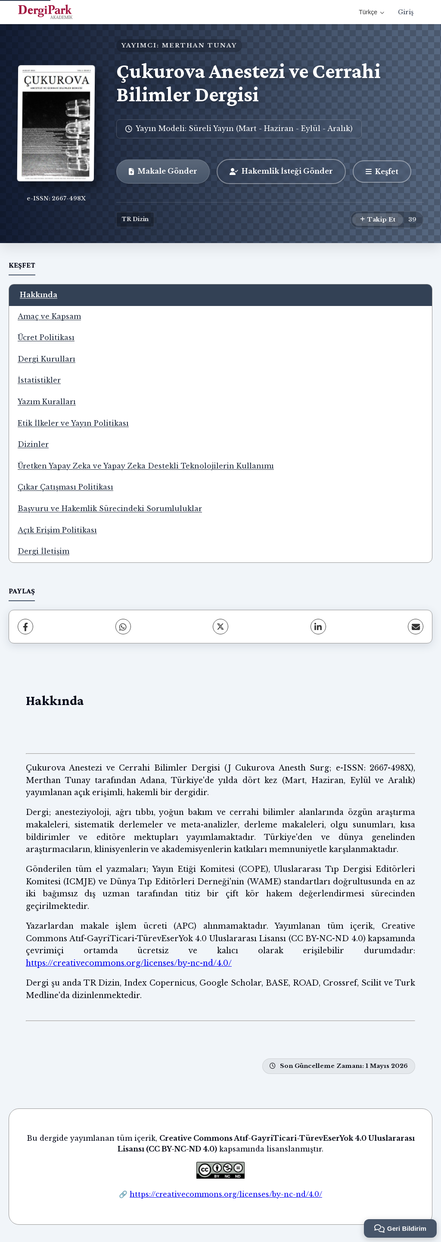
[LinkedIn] (318, 626)
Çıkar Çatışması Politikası (65, 487)
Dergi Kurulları (46, 359)
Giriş (405, 12)
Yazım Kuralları (47, 401)
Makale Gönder (163, 171)
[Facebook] (25, 626)
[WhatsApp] (123, 626)
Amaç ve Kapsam (49, 316)
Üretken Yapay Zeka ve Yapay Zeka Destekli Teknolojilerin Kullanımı (146, 466)
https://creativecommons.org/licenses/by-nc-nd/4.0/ (129, 963)
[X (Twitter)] (220, 626)
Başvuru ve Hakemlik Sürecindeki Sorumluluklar (110, 508)
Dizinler (33, 444)
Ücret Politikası (46, 337)
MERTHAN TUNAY (199, 45)
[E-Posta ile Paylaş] (415, 626)
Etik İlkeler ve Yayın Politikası (73, 423)
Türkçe (371, 12)
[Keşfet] (382, 171)
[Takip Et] (377, 219)
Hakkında (38, 294)
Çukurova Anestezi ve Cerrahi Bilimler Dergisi (248, 82)
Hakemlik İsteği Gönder (281, 171)
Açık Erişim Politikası (57, 530)
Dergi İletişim (43, 551)
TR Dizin (135, 219)
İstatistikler (39, 380)
